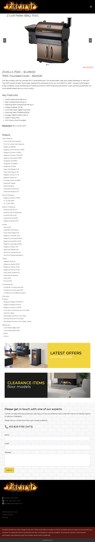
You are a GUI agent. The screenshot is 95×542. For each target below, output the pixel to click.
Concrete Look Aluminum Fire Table (16, 310)
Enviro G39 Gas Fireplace (12, 141)
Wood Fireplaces (8, 195)
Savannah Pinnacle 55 (11, 189)
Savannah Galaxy (9, 183)
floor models (19, 386)
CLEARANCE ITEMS (26, 383)
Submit (9, 470)
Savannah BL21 (9, 186)
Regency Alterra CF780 (12, 198)
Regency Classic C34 (11, 247)
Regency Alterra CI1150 (12, 270)
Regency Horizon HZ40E (12, 152)
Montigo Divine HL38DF (12, 180)
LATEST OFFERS (65, 353)
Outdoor (5, 299)
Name (7, 435)
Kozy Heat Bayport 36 (11, 169)
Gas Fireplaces (7, 138)
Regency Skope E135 (11, 221)
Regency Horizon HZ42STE (13, 155)
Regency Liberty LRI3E (12, 264)
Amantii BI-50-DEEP (11, 218)
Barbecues (6, 325)
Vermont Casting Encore (12, 252)
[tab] (46, 64)
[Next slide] (90, 40)
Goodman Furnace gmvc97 (13, 290)
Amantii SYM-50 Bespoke (13, 212)
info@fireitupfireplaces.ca (13, 503)
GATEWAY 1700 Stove (11, 230)
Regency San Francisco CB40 (14, 150)
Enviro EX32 (8, 281)
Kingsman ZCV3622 (10, 161)
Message (8, 452)
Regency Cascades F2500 (13, 244)
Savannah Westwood (11, 249)
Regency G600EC (10, 147)
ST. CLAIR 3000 (9, 201)
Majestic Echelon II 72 (11, 175)
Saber (6, 333)
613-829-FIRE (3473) (11, 498)
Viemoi (6, 336)
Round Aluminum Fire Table (14, 319)
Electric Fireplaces (8, 207)
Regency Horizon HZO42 (12, 307)
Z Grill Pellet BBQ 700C (12, 330)
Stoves (4, 224)
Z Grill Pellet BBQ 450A (12, 328)
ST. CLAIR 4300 (9, 203)
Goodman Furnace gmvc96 (13, 287)
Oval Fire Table (9, 313)
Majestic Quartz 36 (10, 177)
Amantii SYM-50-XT (10, 210)
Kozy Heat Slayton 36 (11, 172)
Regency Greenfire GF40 (12, 241)
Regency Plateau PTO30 (12, 305)
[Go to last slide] (4, 40)
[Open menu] (91, 6)
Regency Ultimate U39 (12, 235)
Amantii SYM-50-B (10, 215)
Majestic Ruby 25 (9, 261)
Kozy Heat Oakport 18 (11, 233)
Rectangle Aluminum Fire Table (15, 316)
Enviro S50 (7, 227)
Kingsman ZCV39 (10, 166)
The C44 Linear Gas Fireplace (14, 144)
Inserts (4, 258)
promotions (61, 357)
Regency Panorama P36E (13, 158)
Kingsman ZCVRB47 (11, 163)
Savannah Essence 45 (11, 191)
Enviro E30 (7, 278)
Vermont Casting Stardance (13, 255)
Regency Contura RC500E (13, 238)
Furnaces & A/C (7, 284)
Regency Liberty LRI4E (12, 267)
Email (7, 443)
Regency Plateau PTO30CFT (14, 302)
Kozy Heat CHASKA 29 (12, 272)
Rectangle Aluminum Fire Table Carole (17, 321)
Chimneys (5, 296)
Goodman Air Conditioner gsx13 (15, 293)
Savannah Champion (11, 275)
